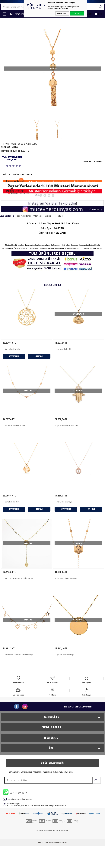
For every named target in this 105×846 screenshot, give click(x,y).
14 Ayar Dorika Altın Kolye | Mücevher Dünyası (18, 578)
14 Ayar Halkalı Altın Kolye (11, 349)
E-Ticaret (46, 843)
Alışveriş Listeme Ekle (19, 194)
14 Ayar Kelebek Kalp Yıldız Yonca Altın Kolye (18, 655)
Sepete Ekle (14, 356)
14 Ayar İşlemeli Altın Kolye (63, 349)
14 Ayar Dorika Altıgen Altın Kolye (66, 578)
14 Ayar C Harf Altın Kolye (11, 502)
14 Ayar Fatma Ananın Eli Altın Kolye (66, 425)
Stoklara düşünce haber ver (23, 174)
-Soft (40, 843)
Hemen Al (39, 356)
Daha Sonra (62, 13)
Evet (77, 13)
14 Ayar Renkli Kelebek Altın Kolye (14, 425)
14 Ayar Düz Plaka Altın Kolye (64, 655)
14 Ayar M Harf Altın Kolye (63, 502)
